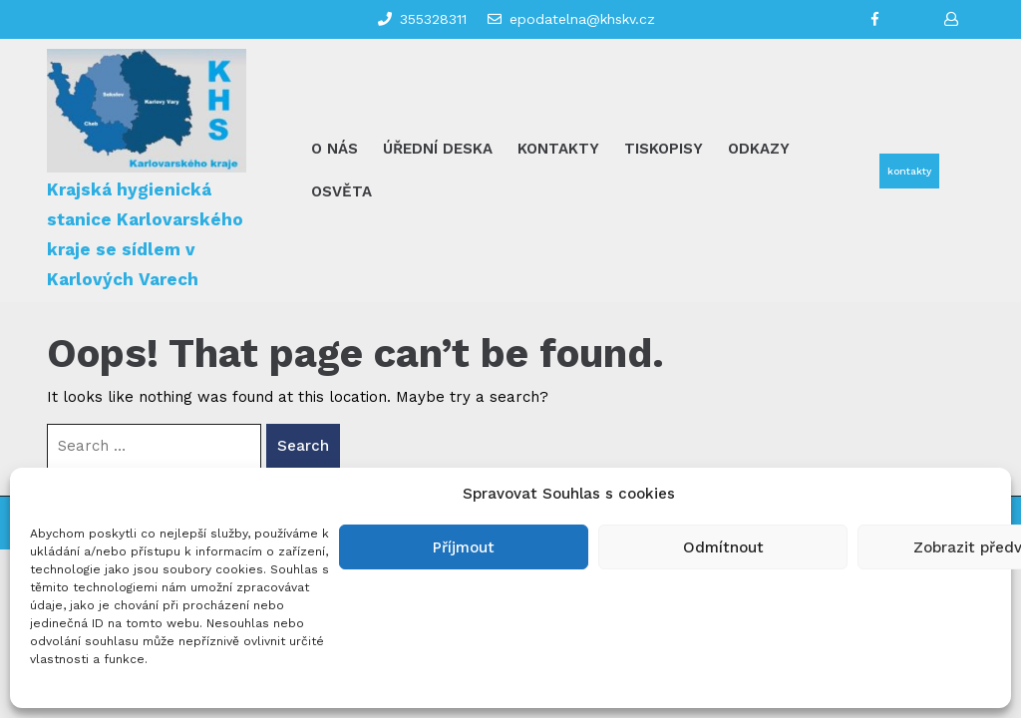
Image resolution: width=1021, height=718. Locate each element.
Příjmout (464, 547)
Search (303, 446)
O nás (334, 149)
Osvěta (341, 191)
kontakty (909, 171)
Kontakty (558, 149)
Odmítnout (723, 547)
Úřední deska (438, 149)
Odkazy (759, 149)
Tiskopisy (663, 149)
